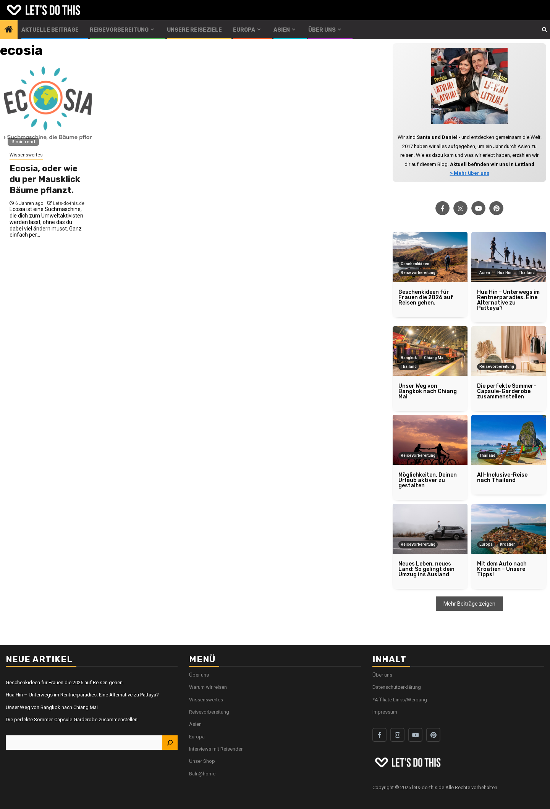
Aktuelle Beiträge (50, 30)
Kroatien (508, 544)
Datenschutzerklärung (396, 687)
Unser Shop (202, 761)
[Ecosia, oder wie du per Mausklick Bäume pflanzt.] (48, 108)
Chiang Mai (434, 358)
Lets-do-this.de (68, 203)
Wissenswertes (26, 155)
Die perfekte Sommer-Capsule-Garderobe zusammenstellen (72, 719)
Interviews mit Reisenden (216, 749)
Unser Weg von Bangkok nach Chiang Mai (52, 707)
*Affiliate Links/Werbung (399, 700)
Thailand (527, 273)
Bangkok (409, 358)
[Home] (9, 30)
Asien (281, 30)
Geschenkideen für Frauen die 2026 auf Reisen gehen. (65, 682)
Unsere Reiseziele (194, 30)
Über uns (322, 30)
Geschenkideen (415, 264)
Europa (244, 30)
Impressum (384, 712)
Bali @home (202, 774)
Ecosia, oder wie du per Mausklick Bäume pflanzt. (45, 179)
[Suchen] (170, 742)
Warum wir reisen (208, 687)
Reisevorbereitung (119, 30)
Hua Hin (504, 273)
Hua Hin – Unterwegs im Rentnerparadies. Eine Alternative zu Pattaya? (82, 695)
